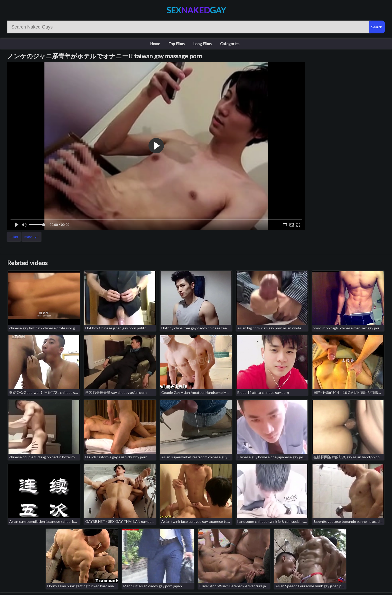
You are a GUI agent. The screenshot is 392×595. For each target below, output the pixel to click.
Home (155, 43)
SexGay (196, 10)
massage (31, 236)
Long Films (202, 43)
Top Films (177, 43)
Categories (229, 43)
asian (14, 236)
